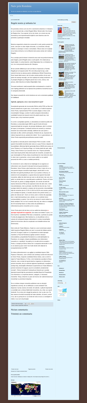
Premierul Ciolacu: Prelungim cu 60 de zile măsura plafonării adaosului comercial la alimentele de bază (67, 206)
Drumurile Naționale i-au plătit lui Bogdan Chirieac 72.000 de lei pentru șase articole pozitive (66, 200)
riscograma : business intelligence (66, 203)
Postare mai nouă (14, 369)
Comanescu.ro (62, 251)
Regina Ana (26, 305)
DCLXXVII (61, 182)
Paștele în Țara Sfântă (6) (64, 185)
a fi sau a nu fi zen (62, 230)
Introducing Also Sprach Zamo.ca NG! (66, 172)
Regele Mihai (21, 305)
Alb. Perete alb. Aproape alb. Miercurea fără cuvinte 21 (70, 64)
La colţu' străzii (62, 187)
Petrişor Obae (62, 240)
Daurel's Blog (62, 177)
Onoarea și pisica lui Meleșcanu (65, 216)
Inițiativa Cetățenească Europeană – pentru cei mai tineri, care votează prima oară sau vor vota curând (66, 253)
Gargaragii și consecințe (63, 210)
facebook (61, 261)
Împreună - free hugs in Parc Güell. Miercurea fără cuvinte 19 (70, 73)
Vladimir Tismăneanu (63, 212)
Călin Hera (66, 27)
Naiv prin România (21, 6)
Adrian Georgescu (63, 223)
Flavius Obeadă (62, 181)
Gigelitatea (61, 229)
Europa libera (62, 270)
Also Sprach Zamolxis (63, 171)
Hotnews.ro (61, 268)
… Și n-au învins (62, 175)
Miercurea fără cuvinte (64, 191)
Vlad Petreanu (62, 209)
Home (11, 15)
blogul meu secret (44, 376)
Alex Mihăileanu (62, 260)
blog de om (61, 174)
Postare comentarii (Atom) (22, 371)
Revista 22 (61, 272)
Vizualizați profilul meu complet (64, 38)
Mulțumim (61, 224)
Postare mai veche (49, 369)
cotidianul (16, 305)
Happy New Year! (62, 213)
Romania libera (62, 274)
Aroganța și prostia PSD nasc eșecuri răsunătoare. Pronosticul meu (70, 45)
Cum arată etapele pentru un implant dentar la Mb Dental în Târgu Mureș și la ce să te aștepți (66, 168)
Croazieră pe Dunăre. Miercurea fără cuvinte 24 (70, 55)
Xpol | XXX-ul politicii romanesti (66, 215)
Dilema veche (62, 276)
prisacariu (61, 198)
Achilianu (61, 165)
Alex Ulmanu (62, 246)
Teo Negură (61, 232)
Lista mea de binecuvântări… (64, 227)
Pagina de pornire (31, 369)
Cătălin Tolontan (62, 256)
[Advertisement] (32, 357)
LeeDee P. (61, 226)
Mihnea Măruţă (62, 194)
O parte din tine (62, 233)
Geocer (60, 184)
